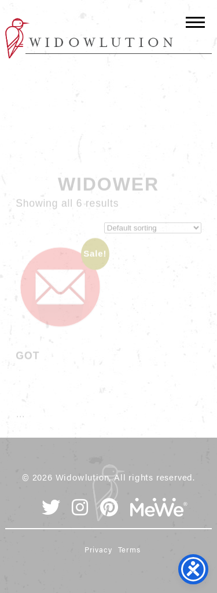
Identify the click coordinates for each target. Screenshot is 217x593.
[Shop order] (152, 233)
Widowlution (89, 38)
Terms (129, 549)
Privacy (98, 549)
